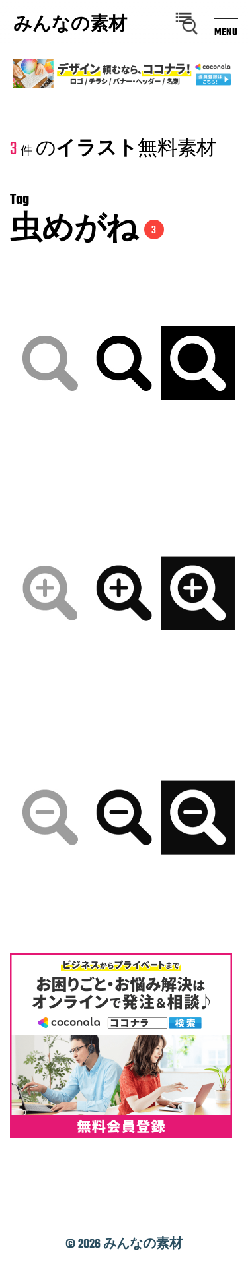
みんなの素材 (70, 26)
